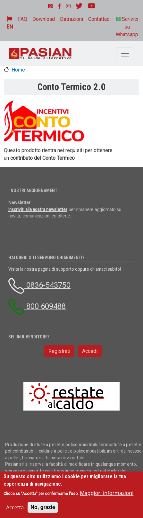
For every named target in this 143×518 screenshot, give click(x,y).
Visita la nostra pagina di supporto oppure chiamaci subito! (64, 269)
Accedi (89, 351)
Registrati (59, 351)
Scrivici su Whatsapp (127, 27)
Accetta (15, 507)
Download (43, 19)
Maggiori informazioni (106, 493)
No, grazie (42, 507)
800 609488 (37, 306)
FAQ (22, 19)
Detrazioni (71, 19)
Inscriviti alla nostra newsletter (37, 209)
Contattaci (99, 19)
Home (18, 70)
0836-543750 (39, 285)
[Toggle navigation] (125, 53)
